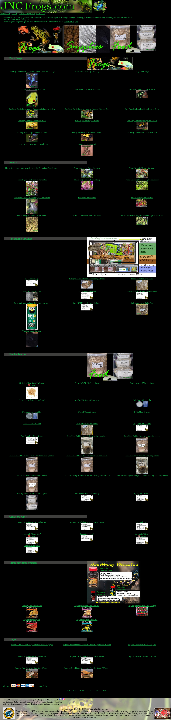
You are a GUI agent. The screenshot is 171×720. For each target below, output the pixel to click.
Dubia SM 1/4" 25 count (32, 424)
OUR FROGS (5, 14)
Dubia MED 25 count (142, 412)
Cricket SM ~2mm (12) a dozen (87, 400)
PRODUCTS (83, 690)
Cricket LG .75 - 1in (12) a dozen (87, 383)
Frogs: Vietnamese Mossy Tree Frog (87, 89)
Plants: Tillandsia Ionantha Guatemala (87, 215)
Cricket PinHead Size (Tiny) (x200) (32, 400)
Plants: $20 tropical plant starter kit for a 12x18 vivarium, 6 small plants (31, 168)
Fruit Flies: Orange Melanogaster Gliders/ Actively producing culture (142, 476)
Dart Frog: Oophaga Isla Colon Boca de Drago (142, 109)
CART (32, 14)
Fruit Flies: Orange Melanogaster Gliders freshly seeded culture (87, 476)
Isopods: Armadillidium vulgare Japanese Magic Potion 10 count (87, 645)
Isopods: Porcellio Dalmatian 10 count (142, 656)
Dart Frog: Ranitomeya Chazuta (87, 121)
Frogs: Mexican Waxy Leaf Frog (87, 71)
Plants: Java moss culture (87, 198)
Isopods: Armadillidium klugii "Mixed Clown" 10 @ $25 (32, 645)
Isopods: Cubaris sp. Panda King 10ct (142, 645)
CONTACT (40, 14)
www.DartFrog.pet (71, 22)
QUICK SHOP (24, 14)
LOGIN (104, 690)
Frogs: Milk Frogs (142, 71)
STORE (14, 14)
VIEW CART (95, 690)
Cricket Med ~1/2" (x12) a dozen (142, 383)
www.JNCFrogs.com (10, 700)
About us (22, 700)
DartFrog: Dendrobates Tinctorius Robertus (32, 144)
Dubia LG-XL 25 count (87, 412)
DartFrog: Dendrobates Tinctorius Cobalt (142, 132)
